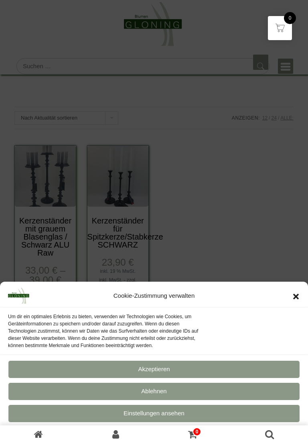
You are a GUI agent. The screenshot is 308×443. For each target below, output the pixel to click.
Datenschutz (142, 437)
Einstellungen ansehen (154, 417)
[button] (296, 300)
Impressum (171, 437)
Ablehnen (153, 395)
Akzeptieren (154, 373)
